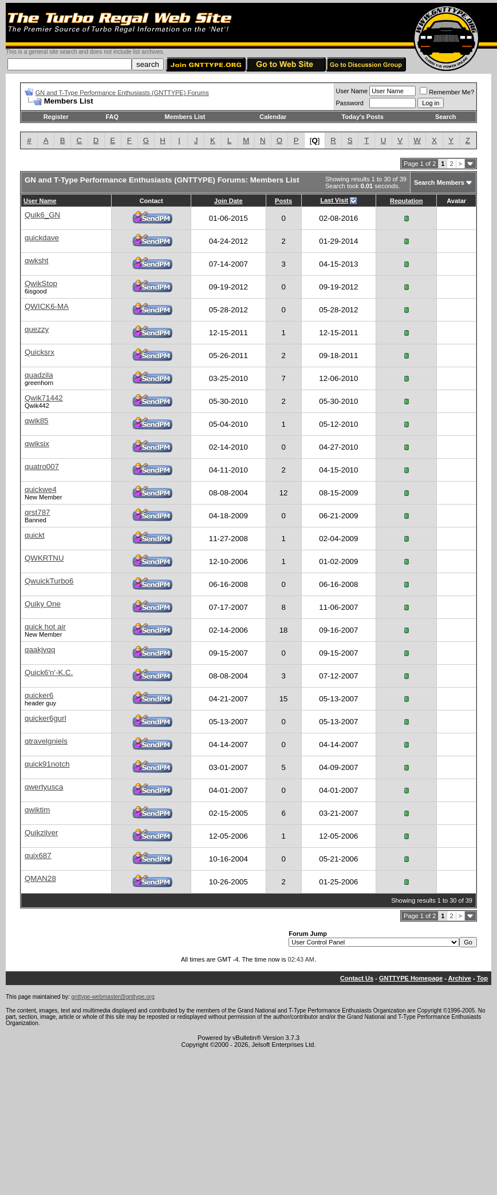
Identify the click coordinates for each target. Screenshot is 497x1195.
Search (445, 116)
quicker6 (39, 695)
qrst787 (37, 512)
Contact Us (356, 978)
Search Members (439, 182)
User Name (352, 91)
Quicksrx (39, 352)
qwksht (36, 260)
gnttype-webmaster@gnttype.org (113, 997)
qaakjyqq (40, 649)
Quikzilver (41, 832)
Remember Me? (447, 92)
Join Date (228, 200)
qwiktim (37, 809)
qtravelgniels (46, 741)
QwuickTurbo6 (49, 581)
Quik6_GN (42, 215)
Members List (185, 116)
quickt (35, 535)
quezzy (37, 329)
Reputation (406, 200)
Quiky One (43, 604)
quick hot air (45, 626)
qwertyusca (44, 787)
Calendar (272, 116)
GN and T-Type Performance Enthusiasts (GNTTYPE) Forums (122, 92)
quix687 (38, 855)
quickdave (42, 237)
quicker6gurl (45, 718)
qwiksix (37, 443)
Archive (459, 978)
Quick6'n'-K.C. (49, 672)
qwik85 (37, 420)
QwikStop (41, 283)
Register (56, 116)
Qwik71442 (44, 398)
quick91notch (47, 764)
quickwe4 (41, 489)
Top (482, 978)
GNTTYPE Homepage (411, 978)
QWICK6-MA (47, 306)
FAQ (112, 116)
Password (350, 103)
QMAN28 (40, 878)
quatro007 (42, 466)
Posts (283, 200)
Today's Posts (362, 116)
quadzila (39, 375)
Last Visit (334, 200)
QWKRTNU (44, 558)
